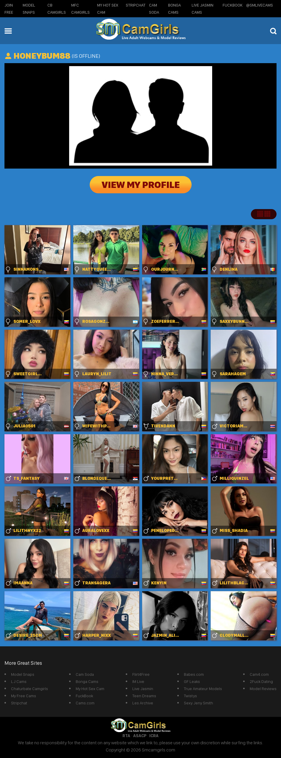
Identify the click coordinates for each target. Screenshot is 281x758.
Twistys (190, 695)
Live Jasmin (142, 688)
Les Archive (142, 703)
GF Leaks (192, 681)
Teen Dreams (144, 695)
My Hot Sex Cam (90, 688)
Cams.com (85, 703)
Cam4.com (259, 674)
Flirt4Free (141, 674)
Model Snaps (22, 674)
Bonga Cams (87, 681)
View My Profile (141, 184)
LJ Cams (19, 681)
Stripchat (19, 703)
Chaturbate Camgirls (29, 688)
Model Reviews (263, 688)
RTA (126, 735)
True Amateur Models (203, 688)
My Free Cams (23, 695)
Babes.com (194, 674)
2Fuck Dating (261, 681)
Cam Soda (85, 674)
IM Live (138, 681)
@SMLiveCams (259, 5)
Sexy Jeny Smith (198, 703)
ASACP (139, 735)
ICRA (154, 735)
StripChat (135, 5)
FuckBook (233, 5)
